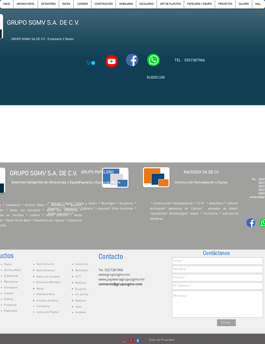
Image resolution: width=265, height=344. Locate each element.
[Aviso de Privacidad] (161, 340)
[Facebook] (137, 340)
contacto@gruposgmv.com (120, 284)
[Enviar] (226, 322)
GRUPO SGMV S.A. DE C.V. (43, 22)
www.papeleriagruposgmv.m (121, 279)
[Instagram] (124, 340)
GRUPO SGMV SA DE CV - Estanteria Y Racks (42, 39)
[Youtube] (131, 340)
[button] (48, 4)
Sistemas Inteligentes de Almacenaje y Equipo (45, 183)
